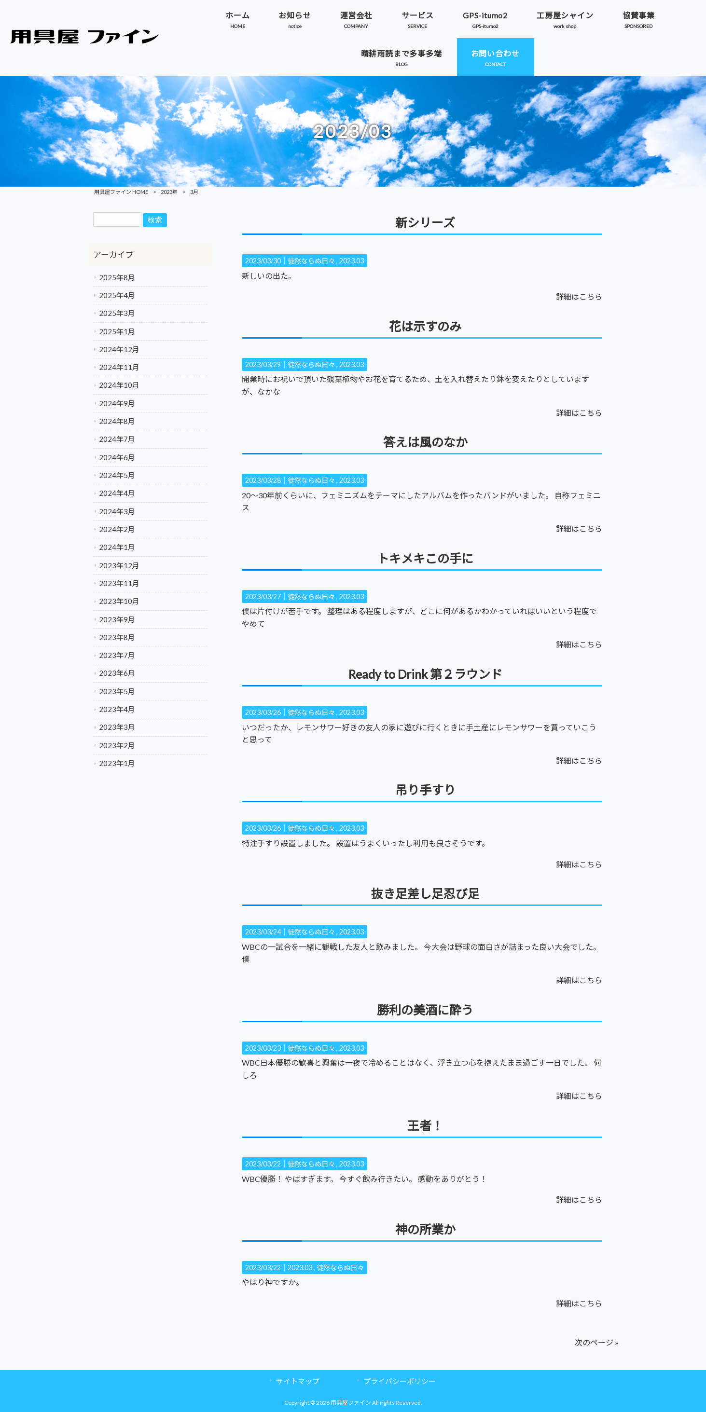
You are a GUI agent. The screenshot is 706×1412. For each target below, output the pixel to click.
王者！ (425, 1125)
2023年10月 (119, 601)
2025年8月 (117, 277)
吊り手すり (425, 789)
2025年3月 (117, 313)
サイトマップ (297, 1381)
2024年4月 (117, 493)
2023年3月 (117, 727)
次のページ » (597, 1342)
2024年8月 (117, 421)
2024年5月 (117, 475)
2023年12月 (119, 565)
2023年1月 (117, 763)
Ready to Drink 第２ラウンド (425, 674)
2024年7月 (117, 439)
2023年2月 (117, 745)
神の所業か (425, 1229)
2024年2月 (117, 529)
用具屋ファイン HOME (121, 192)
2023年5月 (117, 691)
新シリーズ (425, 222)
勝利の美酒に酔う (425, 1009)
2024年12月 (119, 349)
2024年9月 (117, 403)
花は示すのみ (425, 326)
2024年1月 (117, 547)
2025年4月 (117, 295)
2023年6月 (117, 673)
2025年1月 (117, 331)
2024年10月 (119, 385)
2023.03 (351, 261)
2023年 (169, 192)
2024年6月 (117, 457)
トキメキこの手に (425, 558)
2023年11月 (119, 583)
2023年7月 (117, 655)
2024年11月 (119, 367)
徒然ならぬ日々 (311, 261)
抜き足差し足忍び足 (425, 893)
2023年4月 (117, 709)
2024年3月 (117, 511)
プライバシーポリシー (399, 1381)
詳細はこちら (579, 296)
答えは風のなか (425, 442)
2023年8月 (117, 637)
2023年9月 (117, 619)
